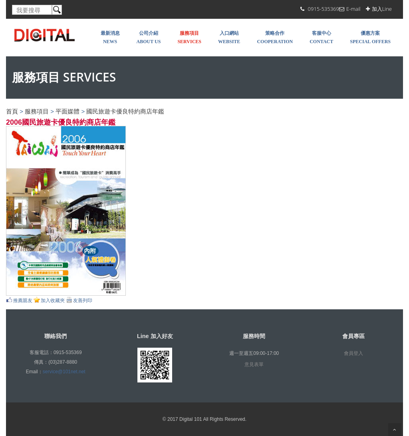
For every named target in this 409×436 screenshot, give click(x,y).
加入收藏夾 (53, 300)
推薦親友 (22, 300)
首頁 (12, 111)
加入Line (382, 8)
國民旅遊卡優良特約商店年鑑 (125, 111)
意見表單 (254, 364)
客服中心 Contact (321, 37)
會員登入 (353, 353)
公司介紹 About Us (149, 37)
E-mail (353, 8)
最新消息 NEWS (110, 37)
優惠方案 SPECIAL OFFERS (370, 37)
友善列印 (82, 300)
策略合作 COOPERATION (275, 37)
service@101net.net (64, 371)
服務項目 (37, 111)
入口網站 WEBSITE (229, 37)
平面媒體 (67, 111)
